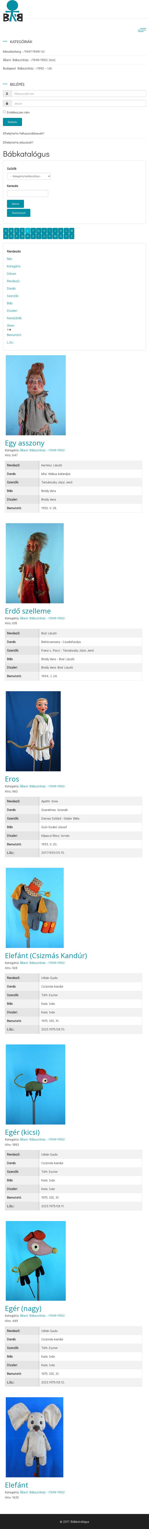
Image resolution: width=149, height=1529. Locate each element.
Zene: (11, 325)
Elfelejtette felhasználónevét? (23, 133)
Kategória (13, 266)
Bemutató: (14, 335)
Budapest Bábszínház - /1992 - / (27, 68)
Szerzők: (13, 296)
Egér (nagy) (23, 1308)
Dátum (11, 273)
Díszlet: (12, 310)
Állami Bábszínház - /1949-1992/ (29, 60)
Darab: (11, 288)
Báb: (10, 303)
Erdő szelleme (28, 611)
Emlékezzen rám (16, 112)
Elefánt (16, 1485)
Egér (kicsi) (22, 1132)
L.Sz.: (10, 342)
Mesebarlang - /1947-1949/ (24, 51)
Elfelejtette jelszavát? (18, 142)
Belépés (12, 122)
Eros (12, 779)
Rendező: (13, 281)
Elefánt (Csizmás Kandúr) (46, 955)
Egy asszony (25, 443)
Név (9, 259)
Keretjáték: (14, 318)
